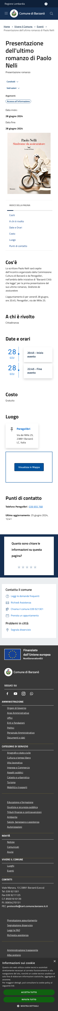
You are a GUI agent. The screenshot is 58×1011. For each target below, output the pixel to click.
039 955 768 (36, 506)
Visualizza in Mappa (29, 467)
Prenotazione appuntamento (22, 920)
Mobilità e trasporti (17, 787)
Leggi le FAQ (13, 930)
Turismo (11, 782)
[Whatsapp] (31, 694)
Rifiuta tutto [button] (29, 999)
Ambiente (12, 817)
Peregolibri (23, 429)
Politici (10, 728)
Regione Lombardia (15, 4)
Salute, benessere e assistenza (23, 822)
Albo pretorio (14, 955)
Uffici (10, 718)
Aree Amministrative (18, 713)
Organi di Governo (16, 708)
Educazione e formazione (20, 802)
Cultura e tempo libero (19, 757)
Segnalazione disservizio (20, 925)
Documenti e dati (16, 737)
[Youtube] (15, 694)
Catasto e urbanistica (18, 777)
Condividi (13, 82)
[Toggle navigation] (6, 13)
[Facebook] (7, 694)
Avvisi (10, 852)
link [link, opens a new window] (12, 985)
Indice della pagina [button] (19, 205)
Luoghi (10, 866)
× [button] (54, 961)
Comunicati (13, 847)
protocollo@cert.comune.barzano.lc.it (27, 906)
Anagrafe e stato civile (19, 753)
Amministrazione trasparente (22, 950)
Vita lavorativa (14, 762)
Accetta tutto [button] (29, 992)
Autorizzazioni (14, 827)
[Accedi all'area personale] (46, 4)
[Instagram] (23, 694)
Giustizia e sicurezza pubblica (22, 807)
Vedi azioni (14, 88)
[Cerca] (51, 13)
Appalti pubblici (15, 772)
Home (7, 26)
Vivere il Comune (23, 26)
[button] (29, 1005)
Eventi (40, 26)
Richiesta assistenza (17, 935)
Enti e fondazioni (16, 723)
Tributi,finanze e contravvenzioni (24, 812)
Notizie (11, 842)
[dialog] (29, 984)
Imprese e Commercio (18, 767)
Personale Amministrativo (20, 733)
